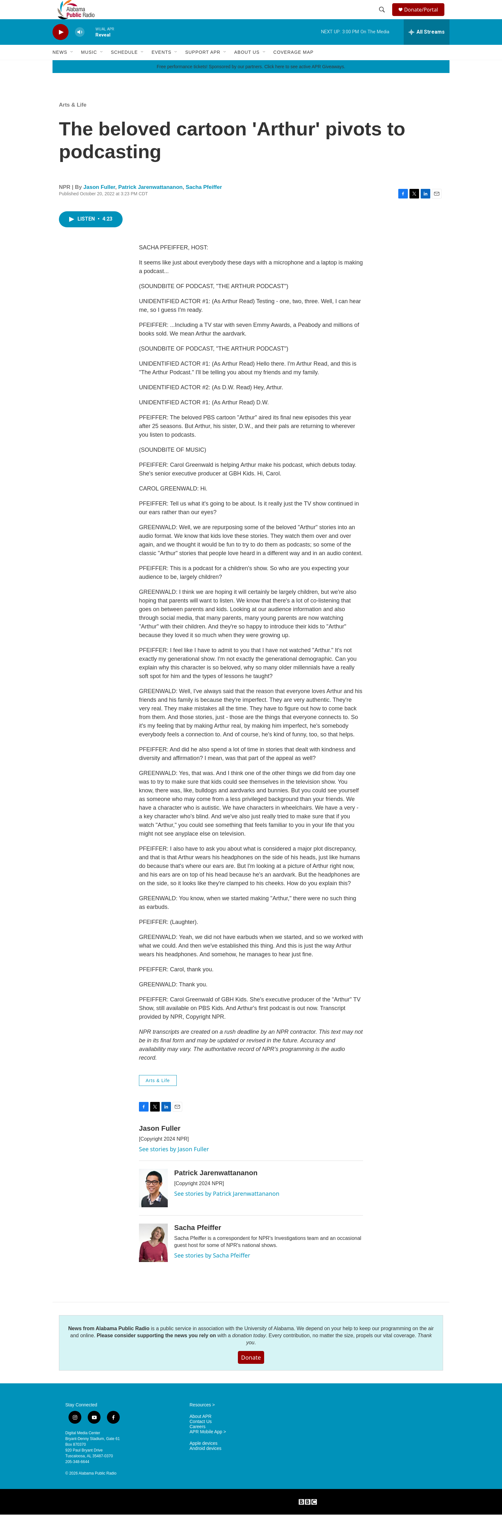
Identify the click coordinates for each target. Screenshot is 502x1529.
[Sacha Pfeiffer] (153, 1257)
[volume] (79, 46)
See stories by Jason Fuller (174, 1163)
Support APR (202, 66)
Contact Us (201, 1436)
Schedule (124, 66)
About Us (246, 66)
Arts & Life (72, 119)
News (60, 66)
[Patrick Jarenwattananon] (153, 1202)
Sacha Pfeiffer (204, 201)
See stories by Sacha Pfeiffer (212, 1270)
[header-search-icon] (383, 17)
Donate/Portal (424, 16)
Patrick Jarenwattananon (150, 201)
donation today (249, 1350)
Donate (251, 1372)
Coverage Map (293, 66)
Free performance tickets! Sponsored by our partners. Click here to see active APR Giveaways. (251, 81)
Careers (198, 1441)
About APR (201, 1430)
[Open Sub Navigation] (72, 66)
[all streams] (426, 46)
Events (161, 66)
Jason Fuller (99, 201)
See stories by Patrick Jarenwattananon (226, 1208)
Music (89, 66)
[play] (60, 46)
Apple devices (203, 1457)
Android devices (206, 1462)
